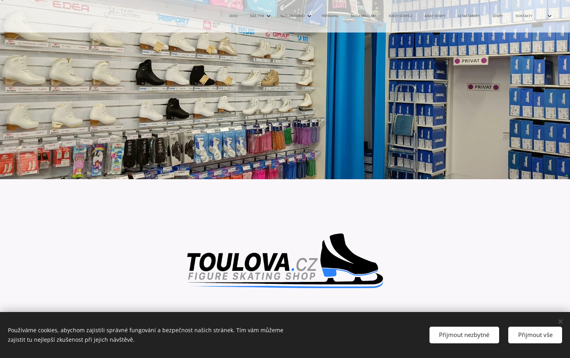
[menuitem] (396, 16)
